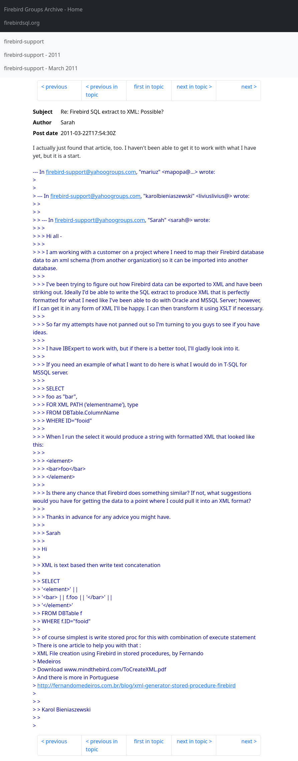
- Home (43, 9)
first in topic (149, 86)
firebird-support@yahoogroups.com (91, 172)
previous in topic (102, 90)
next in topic (192, 86)
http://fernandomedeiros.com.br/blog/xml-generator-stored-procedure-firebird (136, 685)
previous (56, 86)
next (246, 86)
